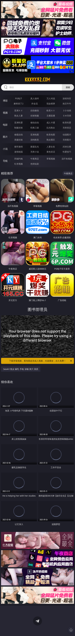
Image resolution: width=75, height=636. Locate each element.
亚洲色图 (34, 134)
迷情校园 (18, 151)
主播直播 (51, 115)
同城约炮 (18, 158)
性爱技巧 (67, 151)
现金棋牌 (51, 103)
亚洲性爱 (18, 122)
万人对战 (51, 98)
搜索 (68, 87)
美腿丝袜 (18, 139)
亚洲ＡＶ (18, 110)
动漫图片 (67, 134)
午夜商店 (34, 158)
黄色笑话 (51, 151)
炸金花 (34, 103)
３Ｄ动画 (67, 110)
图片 (5, 136)
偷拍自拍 (34, 122)
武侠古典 (67, 146)
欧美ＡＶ (51, 110)
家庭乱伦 (34, 146)
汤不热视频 (67, 158)
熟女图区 (51, 139)
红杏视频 (18, 163)
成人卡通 (51, 122)
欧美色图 (51, 134)
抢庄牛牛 (67, 103)
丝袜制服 (34, 115)
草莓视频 (51, 158)
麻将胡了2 (18, 103)
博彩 (5, 100)
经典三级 (34, 127)
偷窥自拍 (18, 134)
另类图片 (67, 139)
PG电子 (18, 98)
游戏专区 (67, 98)
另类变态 (67, 127)
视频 (5, 112)
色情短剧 (34, 163)
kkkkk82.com (37, 80)
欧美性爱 (67, 122)
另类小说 (34, 151)
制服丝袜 (18, 127)
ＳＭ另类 (67, 115)
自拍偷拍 (34, 110)
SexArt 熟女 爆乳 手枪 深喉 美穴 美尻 (20, 369)
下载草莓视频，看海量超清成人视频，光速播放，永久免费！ (40, 361)
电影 (5, 124)
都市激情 (18, 146)
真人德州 (34, 98)
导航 (5, 161)
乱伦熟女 (51, 127)
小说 (5, 148)
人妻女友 (51, 146)
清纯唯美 (34, 139)
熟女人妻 (18, 115)
